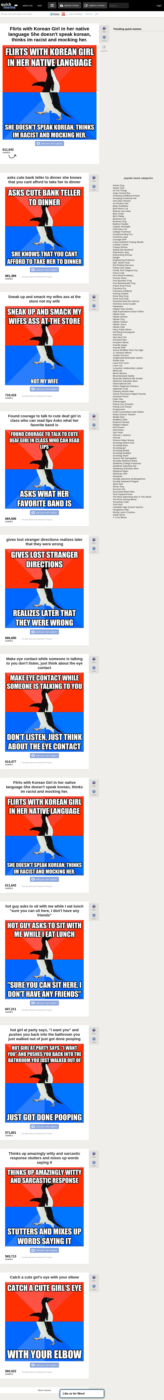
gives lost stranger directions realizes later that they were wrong (44, 541)
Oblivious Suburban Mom (125, 381)
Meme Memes (120, 373)
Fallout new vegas (122, 267)
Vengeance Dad (121, 509)
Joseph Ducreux (121, 355)
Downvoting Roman (122, 255)
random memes (52, 5)
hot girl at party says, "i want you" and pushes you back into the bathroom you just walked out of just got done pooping (44, 1034)
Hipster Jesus (119, 324)
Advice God (118, 188)
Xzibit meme (119, 515)
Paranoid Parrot (120, 396)
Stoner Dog (118, 486)
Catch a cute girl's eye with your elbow (44, 1277)
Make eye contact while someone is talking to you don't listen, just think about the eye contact (44, 663)
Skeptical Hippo (120, 471)
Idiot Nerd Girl (119, 337)
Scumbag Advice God (123, 443)
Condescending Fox (123, 234)
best (40, 5)
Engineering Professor (124, 260)
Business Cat (119, 219)
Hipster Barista (120, 316)
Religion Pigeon (120, 424)
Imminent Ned (120, 340)
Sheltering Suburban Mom (126, 468)
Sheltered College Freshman (127, 463)
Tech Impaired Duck (122, 494)
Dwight (116, 257)
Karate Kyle (118, 360)
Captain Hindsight (121, 226)
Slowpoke (117, 476)
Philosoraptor (119, 401)
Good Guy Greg (120, 298)
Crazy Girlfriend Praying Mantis (128, 242)
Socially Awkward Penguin (126, 481)
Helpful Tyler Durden (123, 309)
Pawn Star (118, 399)
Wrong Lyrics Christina (124, 512)
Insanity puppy (120, 345)
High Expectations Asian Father (128, 311)
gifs (96, 14)
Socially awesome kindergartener (129, 479)
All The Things (120, 190)
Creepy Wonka (120, 247)
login (159, 5)
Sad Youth (118, 432)
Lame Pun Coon (121, 363)
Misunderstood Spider (123, 376)
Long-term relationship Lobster (128, 368)
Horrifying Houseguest (124, 332)
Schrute (116, 437)
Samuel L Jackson (122, 435)
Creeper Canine (120, 244)
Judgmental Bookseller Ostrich (128, 358)
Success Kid (119, 489)
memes (88, 14)
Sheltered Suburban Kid (124, 466)
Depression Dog (121, 252)
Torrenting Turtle (121, 502)
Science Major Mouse (123, 440)
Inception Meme (121, 342)
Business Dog (119, 221)
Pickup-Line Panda (122, 406)
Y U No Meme (120, 517)
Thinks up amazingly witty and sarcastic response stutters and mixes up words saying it (44, 1158)
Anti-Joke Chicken (122, 201)
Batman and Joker (122, 211)
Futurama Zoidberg (122, 291)
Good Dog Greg (120, 296)
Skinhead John (120, 473)
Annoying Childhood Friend (126, 195)
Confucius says (120, 237)
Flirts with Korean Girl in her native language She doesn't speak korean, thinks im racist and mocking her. (44, 787)
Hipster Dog (119, 319)
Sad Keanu (118, 430)
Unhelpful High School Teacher (128, 507)
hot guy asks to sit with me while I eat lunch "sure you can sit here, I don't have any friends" (44, 910)
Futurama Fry (119, 288)
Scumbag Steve (120, 455)
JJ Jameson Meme (122, 352)
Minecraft (117, 370)
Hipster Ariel (119, 314)
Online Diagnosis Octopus (125, 386)
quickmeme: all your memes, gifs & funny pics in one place (9, 5)
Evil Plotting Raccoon (123, 265)
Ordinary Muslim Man (123, 391)
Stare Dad (118, 484)
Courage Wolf (119, 239)
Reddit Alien (119, 417)
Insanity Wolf (119, 347)
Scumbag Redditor (122, 453)
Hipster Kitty (119, 327)
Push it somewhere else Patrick (128, 412)
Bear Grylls (118, 213)
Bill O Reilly (118, 216)
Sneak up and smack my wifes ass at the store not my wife (44, 299)
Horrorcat (117, 334)
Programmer (119, 409)
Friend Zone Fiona (122, 285)
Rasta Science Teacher (124, 414)
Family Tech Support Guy (125, 270)
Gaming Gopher (121, 293)
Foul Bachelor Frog (122, 280)
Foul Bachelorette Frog (124, 283)
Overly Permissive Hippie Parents (129, 394)
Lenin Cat (117, 365)
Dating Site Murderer (123, 249)
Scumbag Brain (120, 445)
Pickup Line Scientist (123, 404)
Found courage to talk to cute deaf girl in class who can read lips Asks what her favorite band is (44, 420)
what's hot (27, 5)
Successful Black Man (123, 491)
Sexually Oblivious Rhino (125, 461)
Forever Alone (120, 278)
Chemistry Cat (120, 229)
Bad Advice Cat (120, 208)
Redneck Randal (121, 422)
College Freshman (122, 231)
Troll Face (117, 504)
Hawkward (118, 306)
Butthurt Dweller (120, 224)
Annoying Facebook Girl (124, 198)
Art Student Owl (120, 203)
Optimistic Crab (120, 388)
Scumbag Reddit (121, 450)
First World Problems (123, 275)
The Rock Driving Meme (124, 499)
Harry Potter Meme (122, 329)
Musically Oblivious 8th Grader (128, 378)
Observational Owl (122, 383)
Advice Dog (118, 185)
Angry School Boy (121, 193)
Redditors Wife (120, 419)
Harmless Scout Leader (124, 304)
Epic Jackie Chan (121, 262)
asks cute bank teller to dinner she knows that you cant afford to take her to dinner (44, 179)
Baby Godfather (120, 206)
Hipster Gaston (120, 322)
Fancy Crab (118, 273)
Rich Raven (118, 427)
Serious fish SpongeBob (124, 458)
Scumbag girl (119, 448)
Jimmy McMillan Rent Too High (128, 350)
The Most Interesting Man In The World (132, 497)
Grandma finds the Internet (126, 301)
